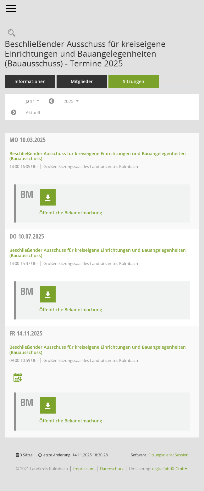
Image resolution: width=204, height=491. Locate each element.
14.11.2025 (25, 333)
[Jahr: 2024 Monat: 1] (51, 101)
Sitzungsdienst (168, 455)
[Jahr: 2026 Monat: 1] (13, 112)
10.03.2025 (27, 139)
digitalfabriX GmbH (170, 468)
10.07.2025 (26, 236)
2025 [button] (71, 101)
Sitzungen (133, 81)
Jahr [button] (32, 101)
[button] (48, 197)
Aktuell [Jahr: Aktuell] (33, 113)
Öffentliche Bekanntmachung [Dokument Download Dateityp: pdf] (70, 213)
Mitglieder (82, 81)
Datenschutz (112, 468)
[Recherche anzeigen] (10, 33)
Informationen (30, 81)
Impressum (84, 468)
